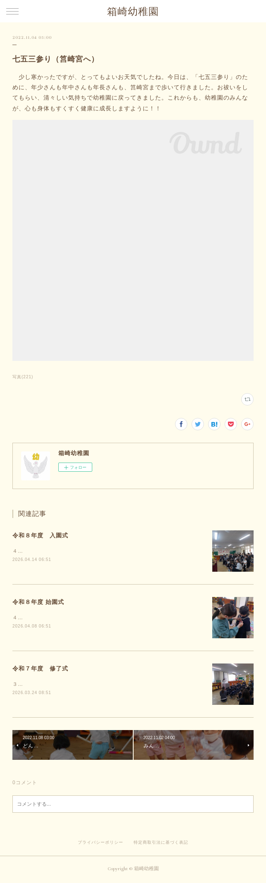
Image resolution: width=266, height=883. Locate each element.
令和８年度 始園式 (38, 602)
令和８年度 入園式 (40, 535)
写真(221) (22, 377)
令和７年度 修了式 (40, 669)
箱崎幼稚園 (133, 11)
